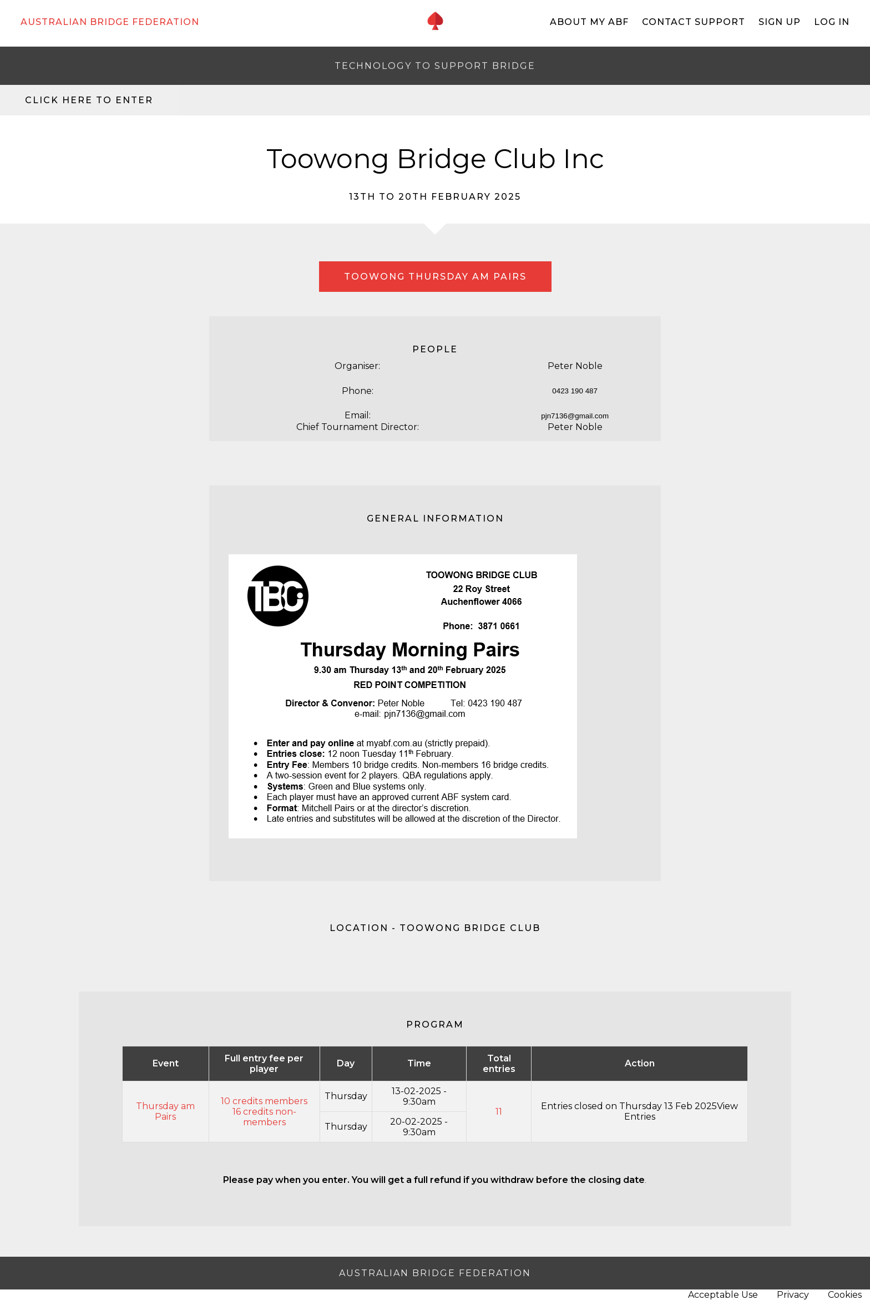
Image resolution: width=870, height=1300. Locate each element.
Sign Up (779, 22)
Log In (831, 22)
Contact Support (693, 22)
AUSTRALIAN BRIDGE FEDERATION (110, 22)
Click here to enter (89, 100)
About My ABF (589, 22)
